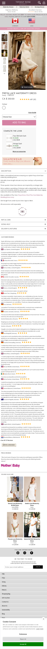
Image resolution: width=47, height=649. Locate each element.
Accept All (23, 644)
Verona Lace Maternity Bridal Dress (15, 504)
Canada (15, 26)
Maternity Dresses (8, 7)
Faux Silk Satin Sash (19, 136)
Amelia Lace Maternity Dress (32, 504)
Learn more (39, 629)
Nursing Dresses (39, 7)
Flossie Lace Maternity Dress (15, 540)
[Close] (39, 16)
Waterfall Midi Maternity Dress (32, 540)
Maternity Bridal (24, 7)
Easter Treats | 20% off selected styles (23, 29)
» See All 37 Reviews (6, 440)
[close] (43, 619)
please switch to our (22, 16)
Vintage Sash (17, 144)
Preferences (23, 634)
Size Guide (32, 112)
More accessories (19, 151)
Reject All (23, 639)
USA (31, 26)
